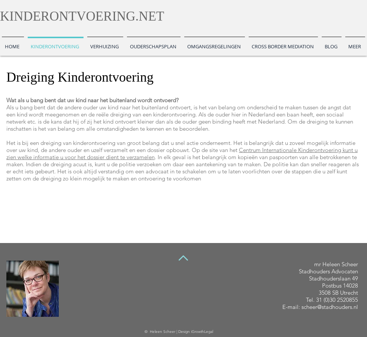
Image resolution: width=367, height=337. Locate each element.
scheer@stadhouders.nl (329, 306)
